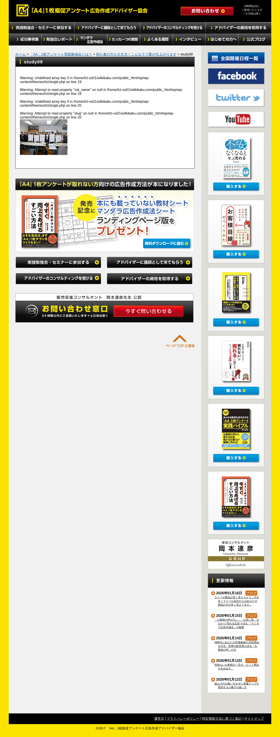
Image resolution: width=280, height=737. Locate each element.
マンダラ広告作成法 (90, 40)
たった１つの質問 (123, 40)
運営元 (159, 718)
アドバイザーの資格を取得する (238, 28)
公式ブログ (254, 40)
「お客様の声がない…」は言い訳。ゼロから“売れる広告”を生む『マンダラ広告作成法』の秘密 (237, 623)
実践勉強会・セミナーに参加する (41, 28)
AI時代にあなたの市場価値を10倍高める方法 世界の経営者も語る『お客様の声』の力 (237, 646)
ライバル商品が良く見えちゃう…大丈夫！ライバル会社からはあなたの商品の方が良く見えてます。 (237, 601)
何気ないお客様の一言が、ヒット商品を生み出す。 (237, 666)
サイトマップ (254, 718)
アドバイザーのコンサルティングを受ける (173, 28)
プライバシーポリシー (183, 718)
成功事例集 (25, 40)
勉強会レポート (58, 40)
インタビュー (189, 40)
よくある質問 (156, 40)
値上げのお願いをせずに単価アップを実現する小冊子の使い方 (237, 685)
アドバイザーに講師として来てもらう (107, 28)
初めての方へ (222, 40)
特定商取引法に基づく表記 (222, 718)
